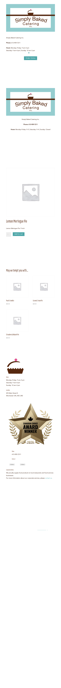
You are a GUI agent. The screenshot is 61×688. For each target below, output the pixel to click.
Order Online (30, 58)
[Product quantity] (8, 234)
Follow (12, 464)
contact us (48, 478)
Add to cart (18, 234)
